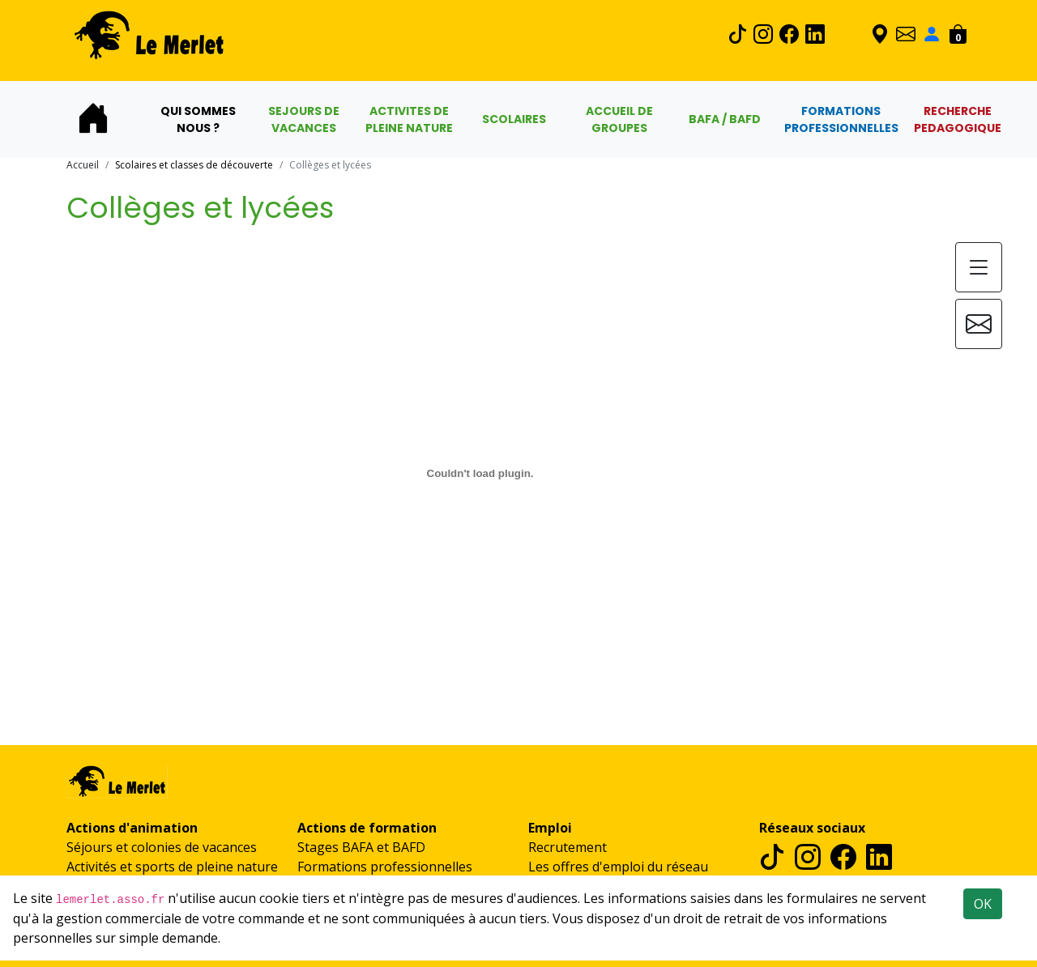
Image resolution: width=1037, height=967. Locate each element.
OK (983, 904)
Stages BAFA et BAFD (361, 847)
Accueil (82, 165)
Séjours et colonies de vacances (161, 847)
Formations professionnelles (384, 866)
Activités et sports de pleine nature (172, 866)
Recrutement (567, 847)
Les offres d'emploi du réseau (618, 866)
